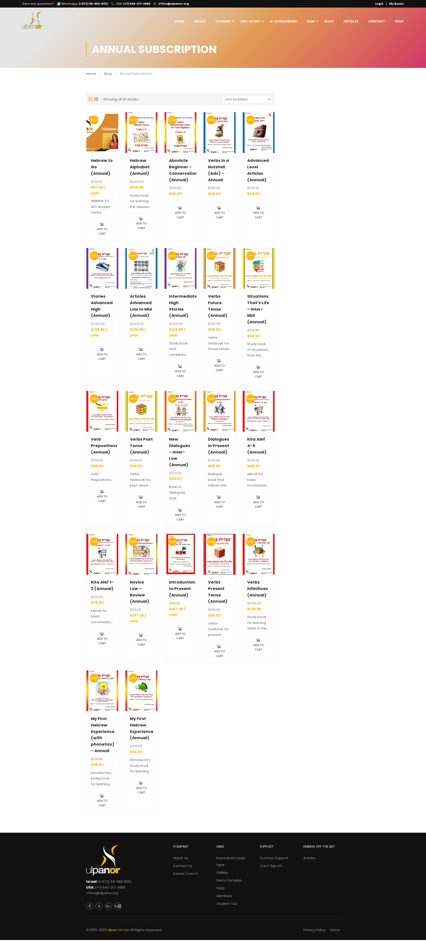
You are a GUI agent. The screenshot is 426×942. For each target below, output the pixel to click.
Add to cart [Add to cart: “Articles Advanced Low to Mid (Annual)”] (141, 355)
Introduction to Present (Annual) (180, 590)
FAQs (220, 890)
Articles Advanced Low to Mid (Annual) (141, 307)
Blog (329, 21)
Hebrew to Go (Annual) (102, 169)
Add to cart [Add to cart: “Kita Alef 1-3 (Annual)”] (102, 639)
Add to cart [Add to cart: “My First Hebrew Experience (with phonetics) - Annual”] (102, 802)
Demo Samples (229, 882)
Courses (223, 21)
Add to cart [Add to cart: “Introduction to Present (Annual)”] (180, 634)
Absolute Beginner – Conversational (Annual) (180, 172)
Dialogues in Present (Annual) (218, 447)
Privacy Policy (314, 932)
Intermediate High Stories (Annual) (180, 307)
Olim (311, 21)
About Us (180, 860)
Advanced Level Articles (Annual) (258, 172)
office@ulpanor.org (173, 4)
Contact (376, 21)
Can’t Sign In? (271, 867)
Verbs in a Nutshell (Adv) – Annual (218, 172)
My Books (396, 4)
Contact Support (274, 860)
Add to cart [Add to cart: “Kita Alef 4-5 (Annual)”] (258, 503)
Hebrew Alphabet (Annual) (140, 169)
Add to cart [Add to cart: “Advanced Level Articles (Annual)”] (258, 214)
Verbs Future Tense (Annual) (217, 307)
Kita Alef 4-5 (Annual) (257, 447)
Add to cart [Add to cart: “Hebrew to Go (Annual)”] (102, 230)
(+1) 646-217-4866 (136, 4)
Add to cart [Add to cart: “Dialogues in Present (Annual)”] (219, 503)
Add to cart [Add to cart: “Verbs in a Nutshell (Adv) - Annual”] (219, 214)
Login (379, 4)
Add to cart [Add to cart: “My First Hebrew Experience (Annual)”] (141, 789)
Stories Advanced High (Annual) (102, 307)
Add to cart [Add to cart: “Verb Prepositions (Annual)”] (102, 497)
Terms (335, 932)
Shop (399, 21)
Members (224, 897)
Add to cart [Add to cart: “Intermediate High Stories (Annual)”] (180, 372)
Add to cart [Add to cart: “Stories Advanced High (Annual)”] (102, 355)
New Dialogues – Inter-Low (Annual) (179, 454)
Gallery (222, 874)
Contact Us (182, 867)
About (200, 21)
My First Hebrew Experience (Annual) (141, 730)
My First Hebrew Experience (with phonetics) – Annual (102, 736)
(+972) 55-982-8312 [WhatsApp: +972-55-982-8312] (93, 3)
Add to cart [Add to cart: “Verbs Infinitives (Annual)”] (258, 646)
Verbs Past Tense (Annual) (141, 447)
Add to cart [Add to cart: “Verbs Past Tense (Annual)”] (141, 503)
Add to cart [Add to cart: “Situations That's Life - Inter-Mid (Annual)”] (258, 373)
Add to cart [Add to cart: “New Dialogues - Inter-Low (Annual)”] (180, 516)
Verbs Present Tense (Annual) (217, 593)
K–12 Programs (283, 21)
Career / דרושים (185, 875)
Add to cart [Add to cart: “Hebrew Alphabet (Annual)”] (141, 224)
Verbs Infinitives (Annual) (257, 590)
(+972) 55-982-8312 (114, 883)
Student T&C (227, 905)
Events (230, 863)
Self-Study (250, 21)
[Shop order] (248, 101)
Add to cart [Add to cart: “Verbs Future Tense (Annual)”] (219, 366)
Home (179, 21)
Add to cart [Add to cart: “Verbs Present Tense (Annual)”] (219, 652)
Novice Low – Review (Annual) (139, 593)
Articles (351, 21)
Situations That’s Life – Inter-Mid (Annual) (258, 311)
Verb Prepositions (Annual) (102, 447)
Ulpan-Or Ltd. (118, 932)
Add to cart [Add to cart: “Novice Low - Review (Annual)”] (141, 641)
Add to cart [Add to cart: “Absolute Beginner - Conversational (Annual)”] (180, 214)
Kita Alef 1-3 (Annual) (102, 587)
